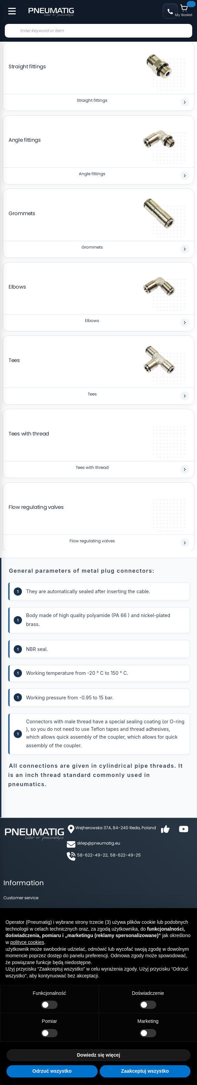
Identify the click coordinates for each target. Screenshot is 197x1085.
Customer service (20, 898)
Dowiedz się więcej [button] (98, 1055)
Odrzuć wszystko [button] (52, 1071)
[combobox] (98, 31)
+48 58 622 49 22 (170, 11)
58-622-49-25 (125, 855)
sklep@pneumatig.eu (98, 843)
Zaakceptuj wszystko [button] (145, 1071)
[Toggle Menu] (9, 7)
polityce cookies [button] (27, 942)
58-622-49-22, (92, 855)
